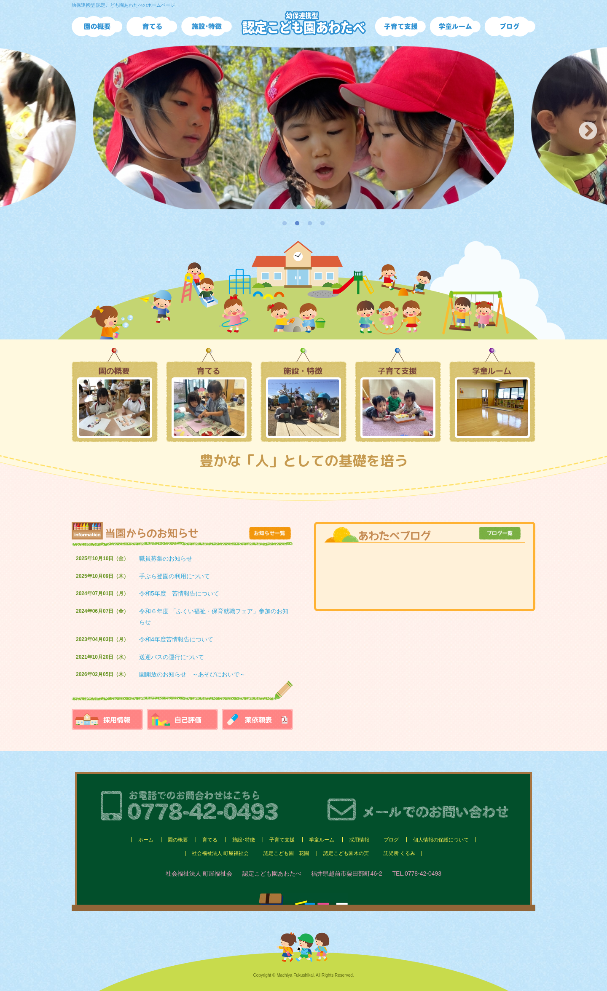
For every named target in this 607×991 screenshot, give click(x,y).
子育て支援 (282, 840)
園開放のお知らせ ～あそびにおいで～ (192, 674)
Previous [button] (19, 131)
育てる (210, 840)
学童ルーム (321, 840)
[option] (303, 127)
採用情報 (359, 840)
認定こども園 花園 (286, 853)
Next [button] (588, 131)
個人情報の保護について (441, 840)
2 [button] (297, 223)
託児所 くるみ (399, 853)
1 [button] (284, 223)
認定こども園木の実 (346, 853)
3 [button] (310, 223)
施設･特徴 (243, 840)
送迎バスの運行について (171, 657)
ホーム (145, 840)
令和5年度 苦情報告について (179, 593)
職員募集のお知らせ (165, 558)
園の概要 (178, 840)
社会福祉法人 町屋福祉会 (220, 853)
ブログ (391, 840)
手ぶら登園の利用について (174, 576)
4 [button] (322, 223)
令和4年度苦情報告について (176, 639)
